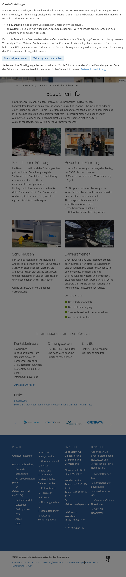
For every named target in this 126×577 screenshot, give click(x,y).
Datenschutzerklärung (93, 69)
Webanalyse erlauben (16, 58)
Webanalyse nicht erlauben (47, 58)
